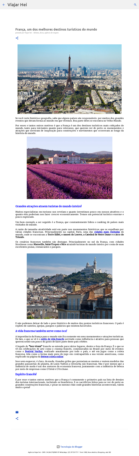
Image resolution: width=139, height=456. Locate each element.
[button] (17, 38)
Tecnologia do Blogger (69, 447)
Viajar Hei (17, 4)
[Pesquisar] (30, 4)
